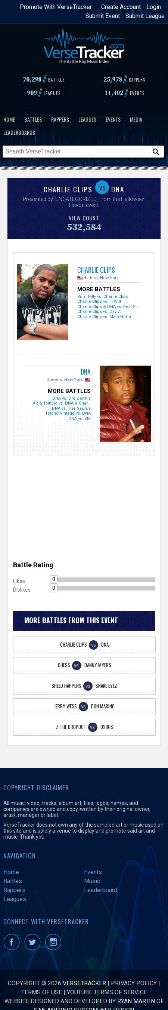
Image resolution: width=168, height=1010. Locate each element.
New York (109, 277)
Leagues (87, 119)
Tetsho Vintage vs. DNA (68, 413)
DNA (86, 371)
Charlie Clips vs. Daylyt (99, 311)
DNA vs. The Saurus (71, 408)
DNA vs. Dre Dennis (71, 398)
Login (153, 6)
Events (113, 119)
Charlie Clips (96, 270)
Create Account (121, 6)
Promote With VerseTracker (56, 6)
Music (92, 881)
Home (9, 119)
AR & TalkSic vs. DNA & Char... (62, 403)
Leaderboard (100, 890)
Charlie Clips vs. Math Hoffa (104, 316)
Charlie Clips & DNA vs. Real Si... (108, 306)
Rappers (60, 119)
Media (136, 119)
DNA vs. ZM (79, 418)
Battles (33, 119)
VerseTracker (84, 983)
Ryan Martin (136, 1001)
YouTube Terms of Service (107, 992)
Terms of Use (41, 992)
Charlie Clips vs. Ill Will (99, 301)
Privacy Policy (134, 983)
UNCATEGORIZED (75, 199)
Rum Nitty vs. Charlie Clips (102, 296)
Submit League (145, 15)
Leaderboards (19, 132)
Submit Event (102, 15)
